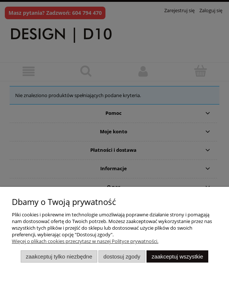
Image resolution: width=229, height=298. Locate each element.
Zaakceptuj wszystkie (177, 256)
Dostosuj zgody (122, 256)
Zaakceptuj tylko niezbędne (59, 256)
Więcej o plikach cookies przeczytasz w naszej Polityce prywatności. (85, 241)
